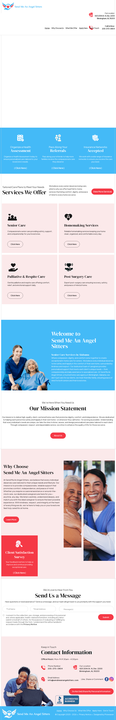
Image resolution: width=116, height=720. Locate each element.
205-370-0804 (55, 668)
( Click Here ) (20, 168)
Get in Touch (94, 28)
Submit (106, 617)
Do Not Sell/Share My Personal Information (91, 691)
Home (47, 28)
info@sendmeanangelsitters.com (63, 680)
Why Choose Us (57, 28)
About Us (58, 435)
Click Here (15, 244)
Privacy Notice (30, 624)
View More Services (102, 191)
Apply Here (83, 28)
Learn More (11, 519)
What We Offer (71, 28)
